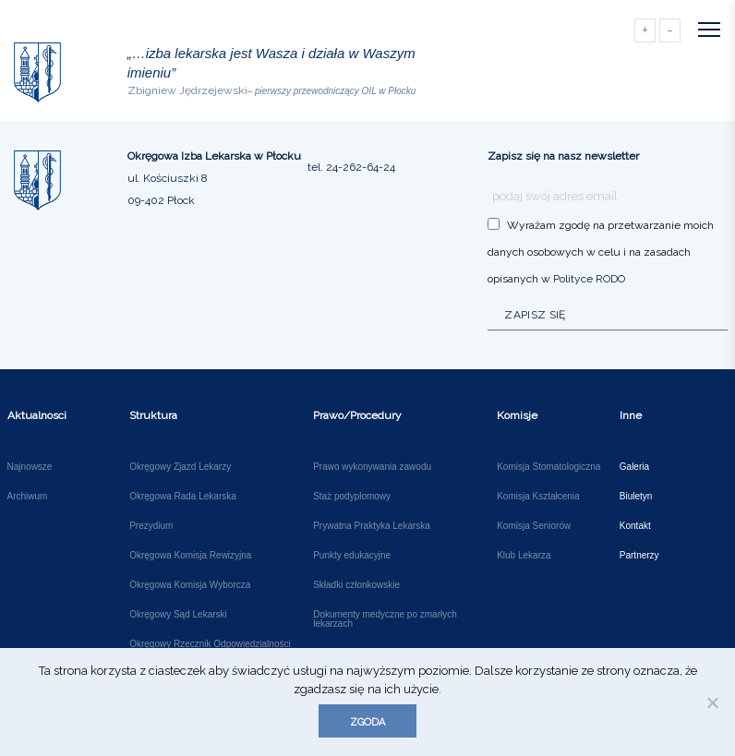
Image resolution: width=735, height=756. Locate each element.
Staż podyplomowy (352, 496)
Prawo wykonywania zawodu (372, 467)
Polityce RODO (589, 278)
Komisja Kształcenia (538, 496)
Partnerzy (639, 555)
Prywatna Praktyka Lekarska (371, 526)
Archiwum (27, 496)
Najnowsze (30, 467)
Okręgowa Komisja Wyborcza (189, 585)
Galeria (634, 467)
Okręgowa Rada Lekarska (182, 496)
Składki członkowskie (356, 585)
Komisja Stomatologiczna (548, 467)
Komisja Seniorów (534, 526)
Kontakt (635, 526)
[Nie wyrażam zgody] (712, 702)
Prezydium (151, 526)
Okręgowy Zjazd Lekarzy (180, 467)
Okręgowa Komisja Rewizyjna (190, 555)
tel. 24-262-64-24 (351, 167)
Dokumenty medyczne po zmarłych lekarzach (385, 619)
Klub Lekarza (523, 555)
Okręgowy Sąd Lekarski (178, 614)
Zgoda (367, 722)
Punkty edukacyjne (352, 555)
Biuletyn (636, 496)
